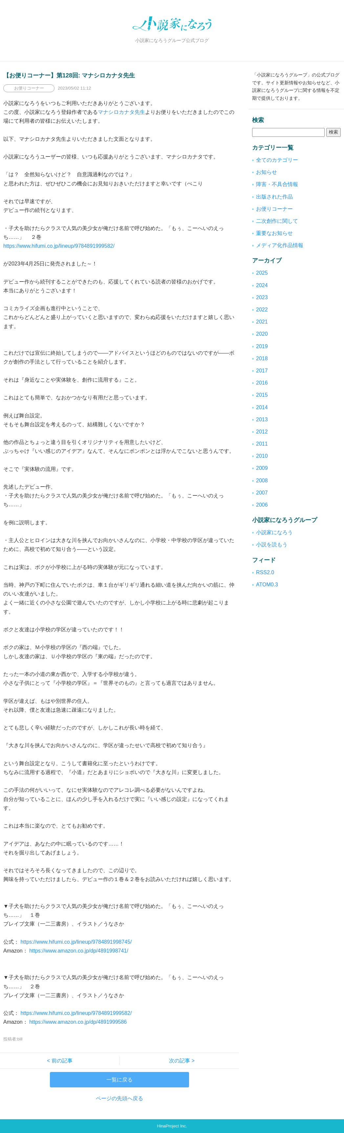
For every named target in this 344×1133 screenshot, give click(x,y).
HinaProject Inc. (172, 1125)
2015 (262, 395)
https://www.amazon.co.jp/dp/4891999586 (77, 1022)
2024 (262, 285)
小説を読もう (272, 544)
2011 (262, 444)
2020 (262, 334)
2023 (262, 297)
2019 (262, 346)
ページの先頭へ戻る (119, 1098)
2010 (262, 456)
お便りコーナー (274, 209)
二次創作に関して (277, 221)
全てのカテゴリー (277, 160)
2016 (262, 383)
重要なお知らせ (274, 233)
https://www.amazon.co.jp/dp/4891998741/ (78, 951)
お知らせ (266, 172)
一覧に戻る (119, 1079)
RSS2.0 (265, 572)
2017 (262, 370)
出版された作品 (274, 196)
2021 (262, 322)
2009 (262, 468)
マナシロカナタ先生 (121, 112)
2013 (262, 419)
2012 (262, 431)
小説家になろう (274, 532)
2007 (262, 492)
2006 (262, 505)
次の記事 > (179, 1060)
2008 (262, 480)
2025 (262, 273)
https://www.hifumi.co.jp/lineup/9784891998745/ (75, 942)
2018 (262, 358)
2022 (262, 309)
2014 (262, 407)
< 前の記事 (62, 1060)
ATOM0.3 (267, 584)
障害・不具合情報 (277, 184)
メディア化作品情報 (279, 245)
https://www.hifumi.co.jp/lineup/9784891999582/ (59, 246)
